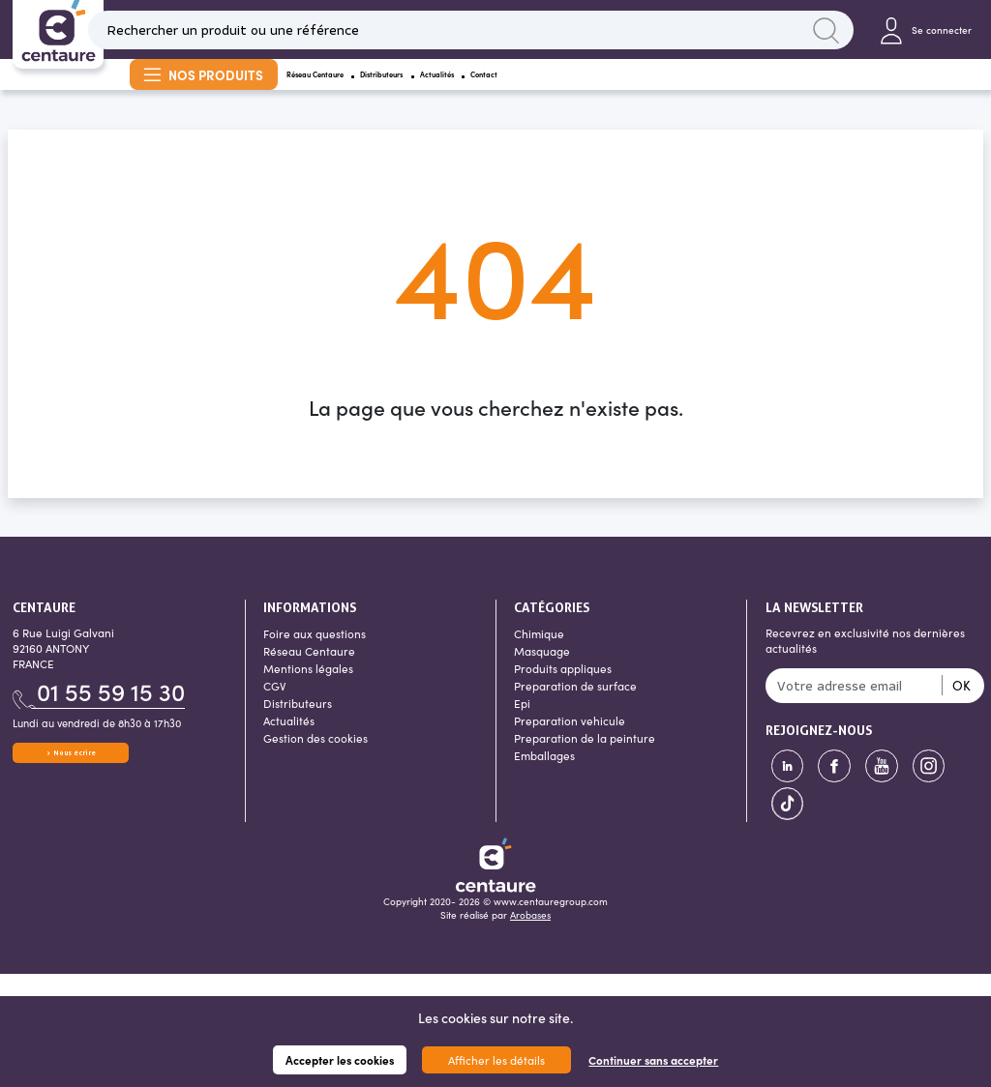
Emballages (544, 777)
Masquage (542, 673)
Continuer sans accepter (653, 1060)
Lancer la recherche (821, 34)
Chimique (539, 655)
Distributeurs (478, 90)
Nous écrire (70, 784)
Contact (674, 90)
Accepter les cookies (339, 1060)
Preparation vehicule (569, 742)
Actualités (585, 90)
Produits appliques (563, 690)
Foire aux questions (314, 655)
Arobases (530, 938)
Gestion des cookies (315, 760)
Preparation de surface (575, 708)
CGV (274, 708)
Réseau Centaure (349, 90)
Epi (522, 725)
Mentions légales (308, 690)
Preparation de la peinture (584, 760)
